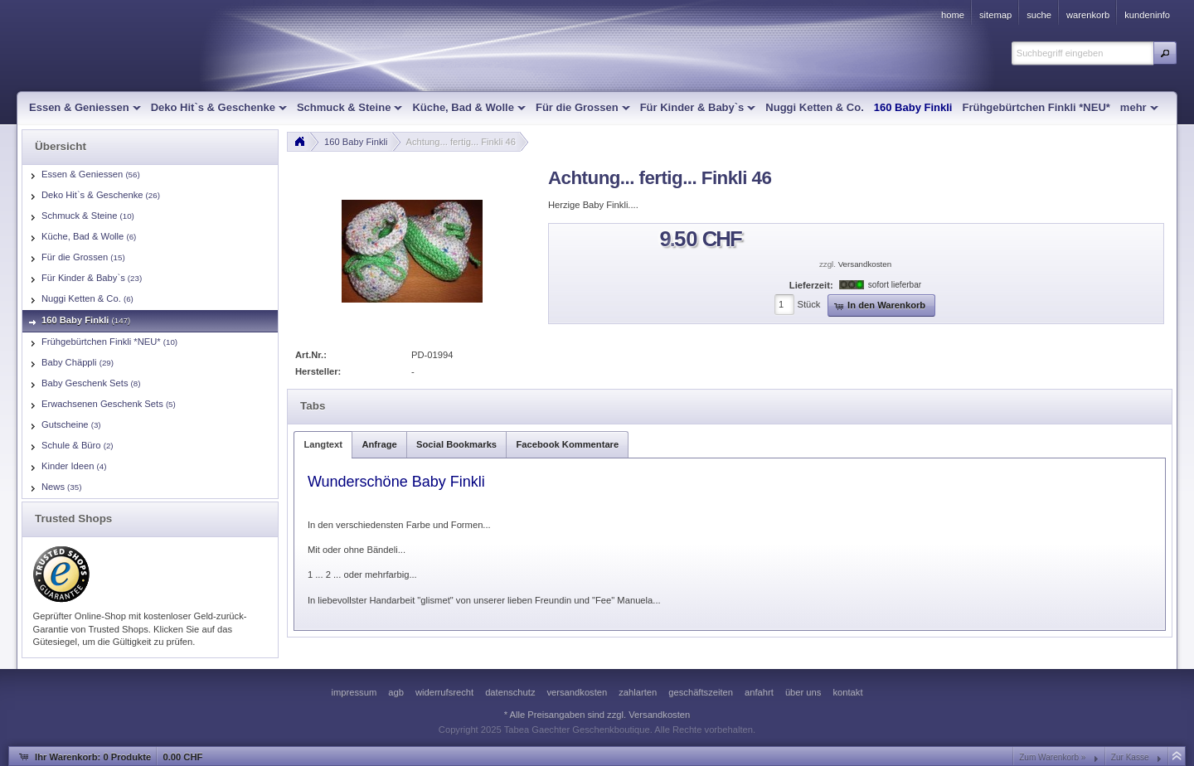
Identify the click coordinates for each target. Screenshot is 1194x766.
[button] (1165, 53)
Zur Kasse (1130, 757)
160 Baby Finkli (356, 142)
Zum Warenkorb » (1052, 757)
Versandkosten (864, 264)
